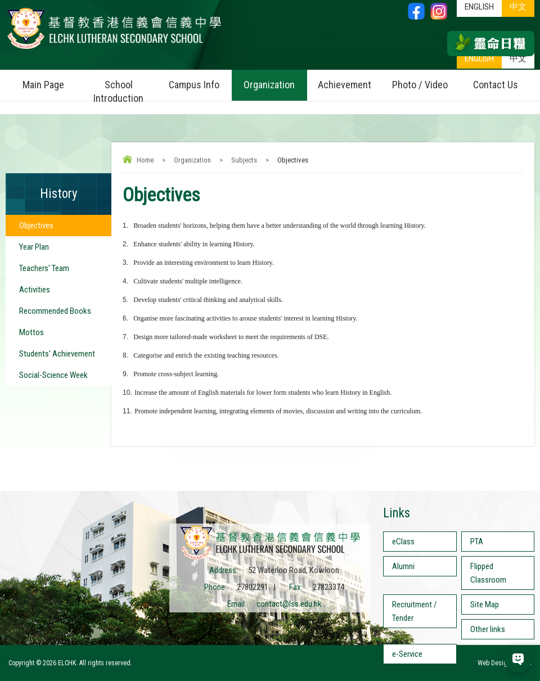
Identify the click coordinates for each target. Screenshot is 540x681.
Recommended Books (55, 311)
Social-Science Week (53, 375)
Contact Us (495, 85)
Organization (275, 80)
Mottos (31, 332)
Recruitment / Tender (414, 611)
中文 (518, 58)
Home (145, 160)
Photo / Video (424, 80)
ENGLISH (479, 58)
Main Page (43, 85)
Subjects (244, 160)
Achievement (344, 85)
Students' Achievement (57, 354)
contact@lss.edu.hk (289, 604)
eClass (403, 541)
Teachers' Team (44, 268)
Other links (487, 629)
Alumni (403, 566)
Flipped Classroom (488, 573)
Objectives (36, 225)
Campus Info (200, 80)
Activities (34, 290)
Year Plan (34, 247)
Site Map (484, 604)
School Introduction (124, 87)
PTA (476, 541)
